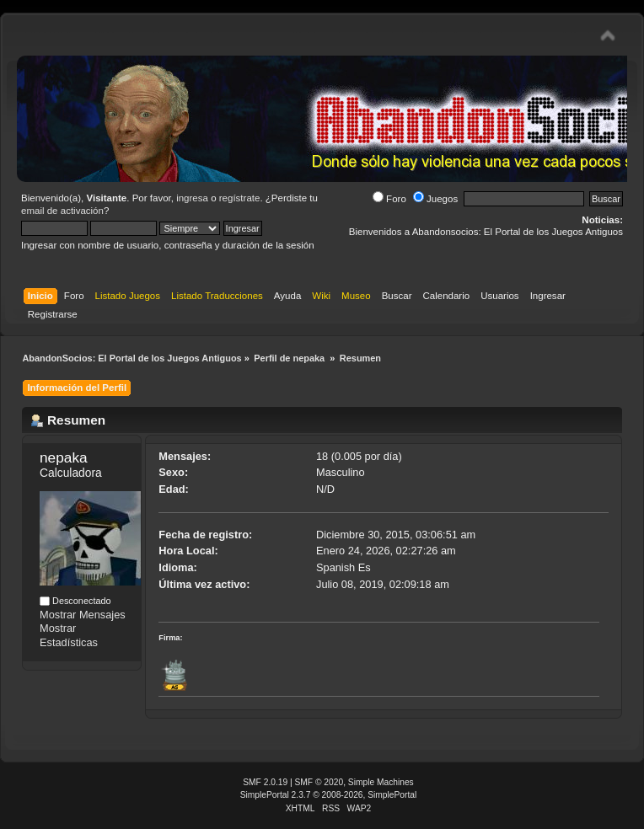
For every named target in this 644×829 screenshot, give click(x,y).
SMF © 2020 (319, 782)
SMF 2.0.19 (265, 782)
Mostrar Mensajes (83, 614)
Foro (389, 199)
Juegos (435, 199)
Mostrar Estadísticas (69, 635)
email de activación (62, 211)
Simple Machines (381, 782)
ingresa (192, 198)
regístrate (239, 198)
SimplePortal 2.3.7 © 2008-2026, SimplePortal (328, 795)
